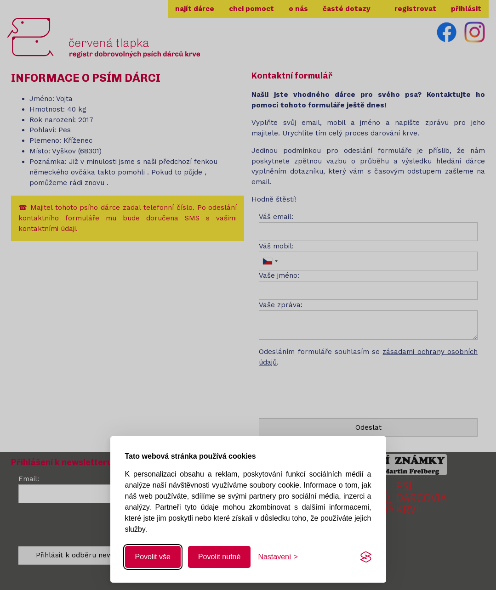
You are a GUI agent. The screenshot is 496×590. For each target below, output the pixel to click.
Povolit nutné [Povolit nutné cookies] (219, 557)
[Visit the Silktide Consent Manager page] (365, 556)
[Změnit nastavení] (277, 556)
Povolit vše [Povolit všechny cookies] (153, 557)
